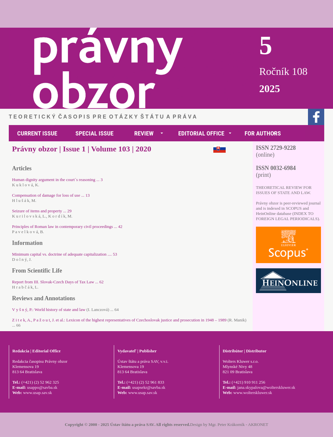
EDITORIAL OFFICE (201, 133)
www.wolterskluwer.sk (252, 392)
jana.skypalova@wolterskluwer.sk (266, 387)
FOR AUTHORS (263, 133)
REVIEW (144, 133)
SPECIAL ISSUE (94, 133)
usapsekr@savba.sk (148, 387)
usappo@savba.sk (42, 387)
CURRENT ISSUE (37, 133)
